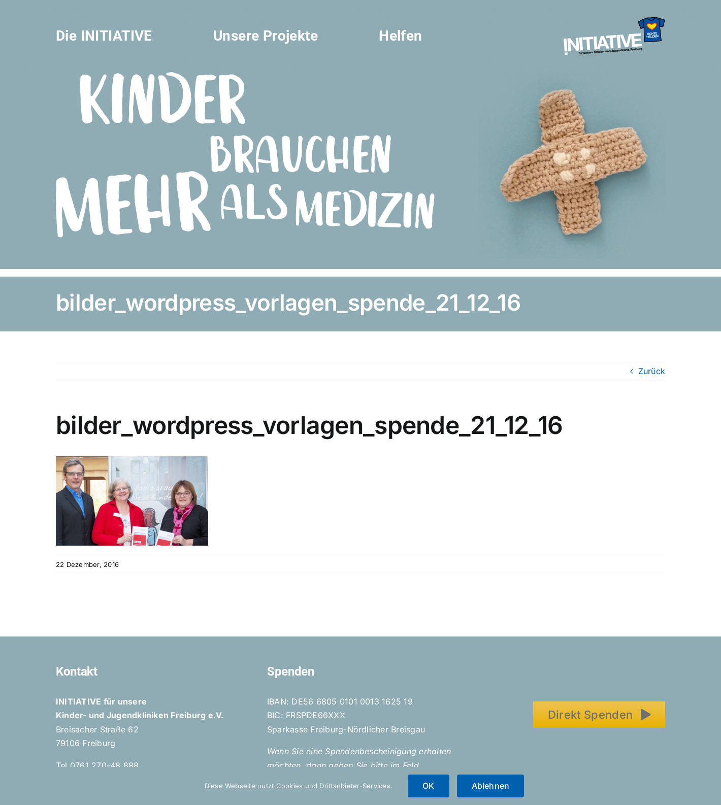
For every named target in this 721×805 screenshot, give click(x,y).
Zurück (651, 371)
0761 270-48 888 (104, 765)
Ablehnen (491, 786)
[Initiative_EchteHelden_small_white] (614, 21)
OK (428, 786)
